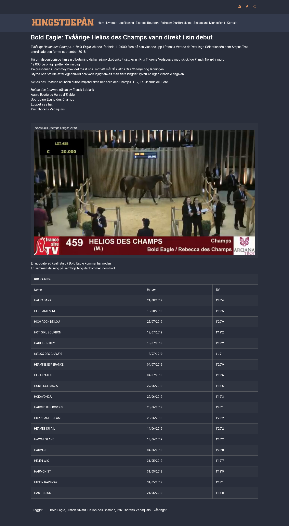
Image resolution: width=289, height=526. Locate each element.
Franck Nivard (76, 510)
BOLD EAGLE (42, 279)
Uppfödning (126, 23)
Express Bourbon (147, 23)
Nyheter (111, 23)
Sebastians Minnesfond (209, 23)
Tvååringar (159, 510)
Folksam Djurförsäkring (176, 23)
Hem (101, 23)
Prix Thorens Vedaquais (48, 109)
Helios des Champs (101, 510)
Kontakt (232, 23)
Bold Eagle (83, 47)
